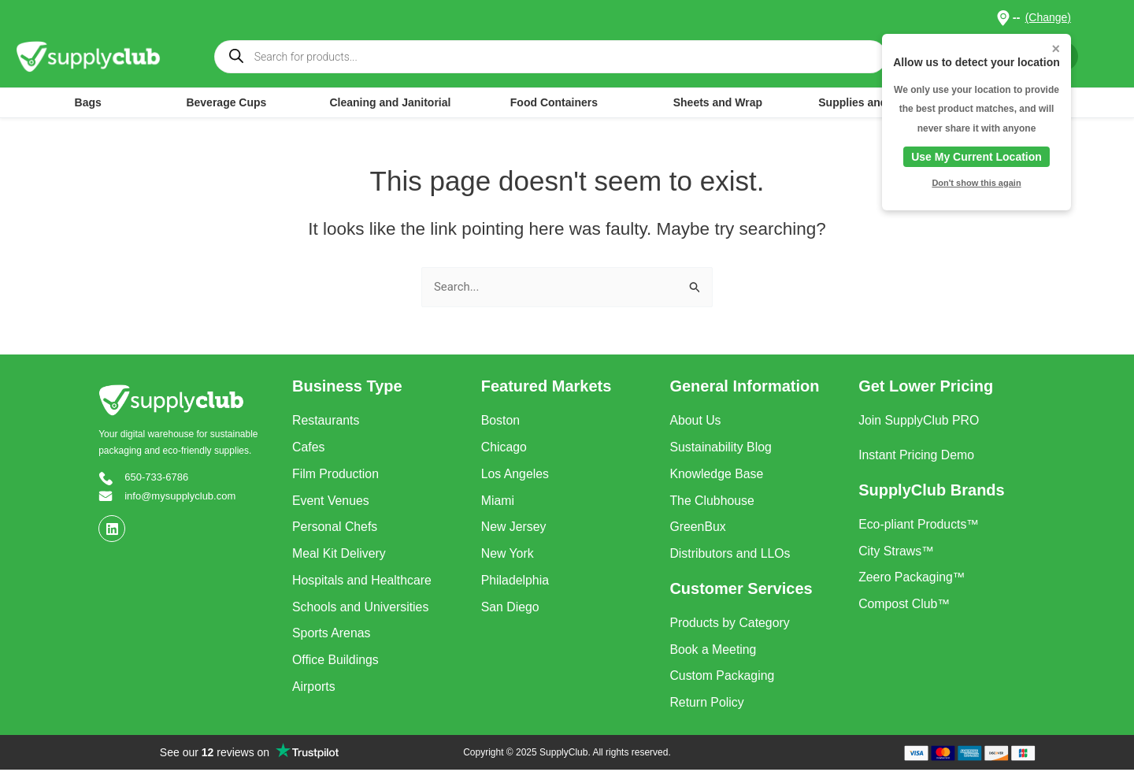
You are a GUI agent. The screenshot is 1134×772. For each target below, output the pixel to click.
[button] (1002, 17)
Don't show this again (976, 182)
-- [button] (1017, 17)
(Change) (1048, 17)
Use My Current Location (976, 156)
